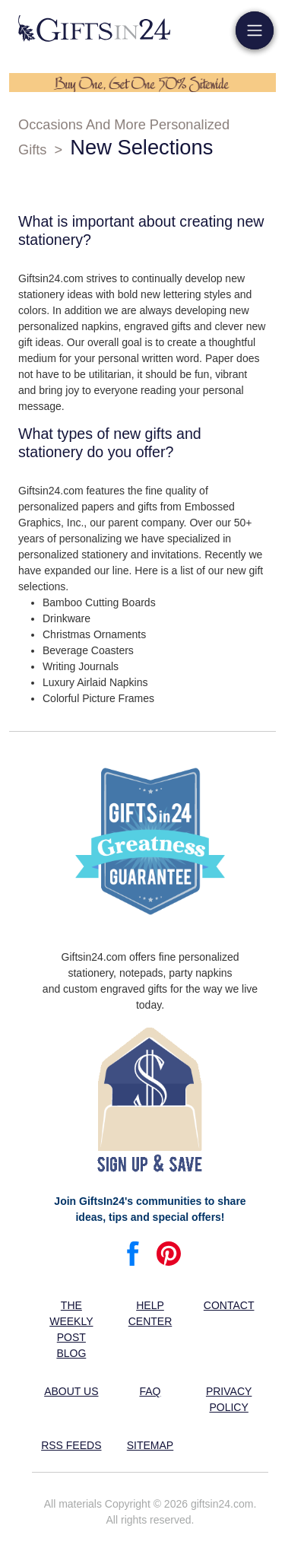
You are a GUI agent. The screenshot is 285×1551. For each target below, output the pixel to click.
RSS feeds (71, 1445)
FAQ (149, 1391)
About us (71, 1391)
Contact (229, 1305)
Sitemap (150, 1445)
